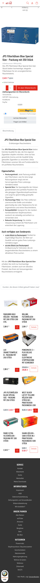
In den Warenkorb (27, 88)
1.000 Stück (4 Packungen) (16, 235)
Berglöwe (20, 528)
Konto (20, 475)
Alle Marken (20, 515)
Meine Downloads (20, 481)
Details (33, 327)
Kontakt (20, 468)
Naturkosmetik (20, 553)
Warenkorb (20, 472)
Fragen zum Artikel (20, 122)
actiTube (20, 518)
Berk (20, 531)
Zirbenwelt (20, 566)
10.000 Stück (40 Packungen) (17, 245)
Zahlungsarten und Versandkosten (20, 500)
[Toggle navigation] (3, 3)
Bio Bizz (20, 535)
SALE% (20, 570)
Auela (20, 525)
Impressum (20, 490)
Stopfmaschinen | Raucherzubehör (20, 547)
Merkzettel (20, 478)
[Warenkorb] (36, 3)
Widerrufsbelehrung (20, 503)
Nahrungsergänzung (20, 556)
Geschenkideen (20, 550)
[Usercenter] (32, 3)
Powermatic (20, 543)
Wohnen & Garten (20, 560)
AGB (19, 493)
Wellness (20, 563)
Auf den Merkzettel (20, 118)
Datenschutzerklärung (20, 497)
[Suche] (27, 3)
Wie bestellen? (20, 507)
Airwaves (20, 522)
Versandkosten (34, 577)
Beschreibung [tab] (8, 131)
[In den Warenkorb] (17, 327)
